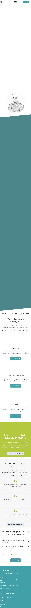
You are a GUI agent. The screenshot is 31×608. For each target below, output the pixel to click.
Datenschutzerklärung (21, 606)
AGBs (12, 606)
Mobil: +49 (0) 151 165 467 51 (7, 580)
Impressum (8, 606)
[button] (2, 605)
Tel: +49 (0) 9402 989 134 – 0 (7, 577)
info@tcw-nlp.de (4, 574)
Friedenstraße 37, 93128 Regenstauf (9, 572)
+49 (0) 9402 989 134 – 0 (9, 560)
